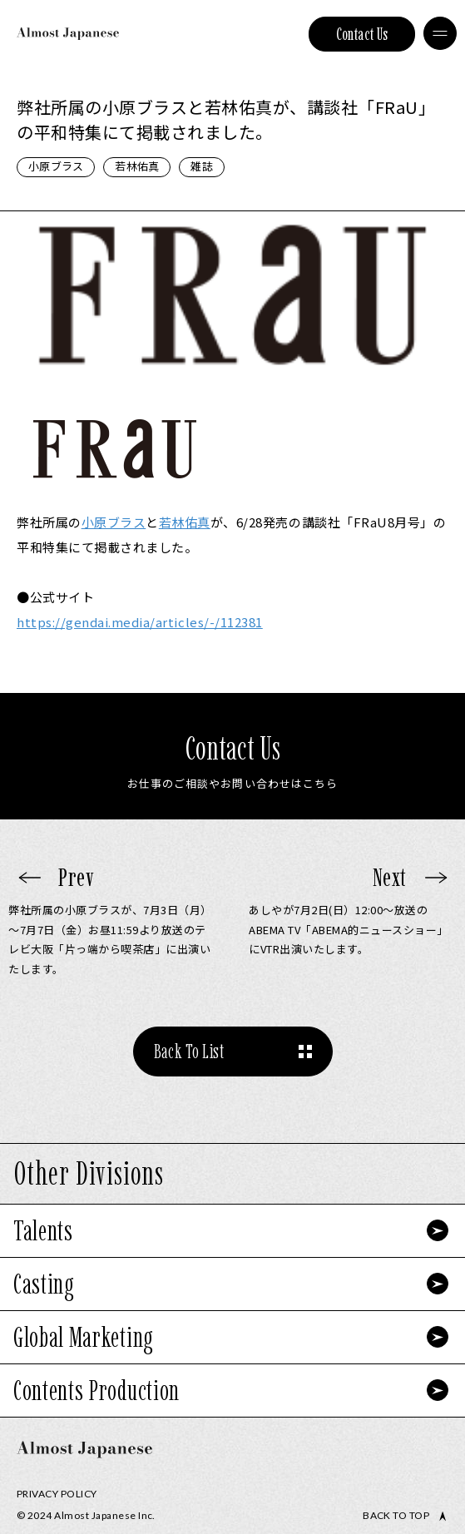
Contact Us (362, 34)
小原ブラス (55, 166)
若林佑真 (137, 166)
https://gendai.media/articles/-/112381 (140, 622)
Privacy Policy (57, 1493)
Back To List (189, 1051)
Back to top (396, 1516)
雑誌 (201, 166)
